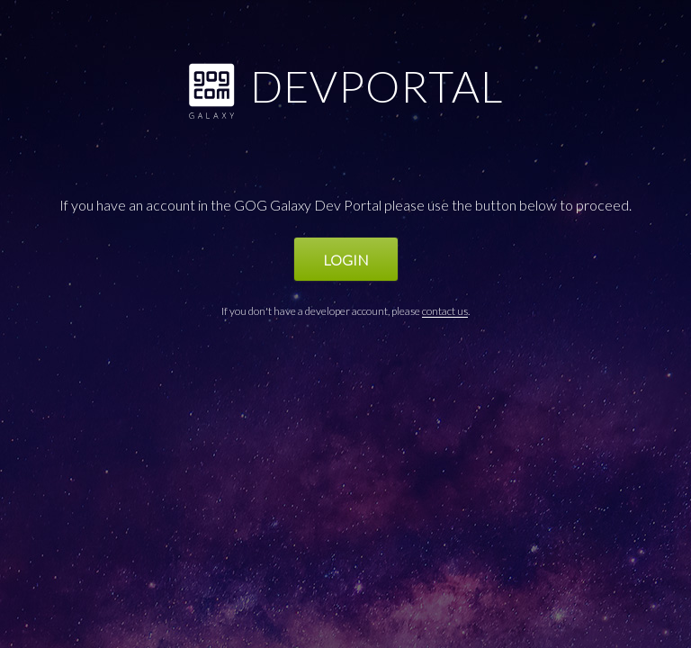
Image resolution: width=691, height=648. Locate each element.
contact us (445, 311)
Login (346, 259)
